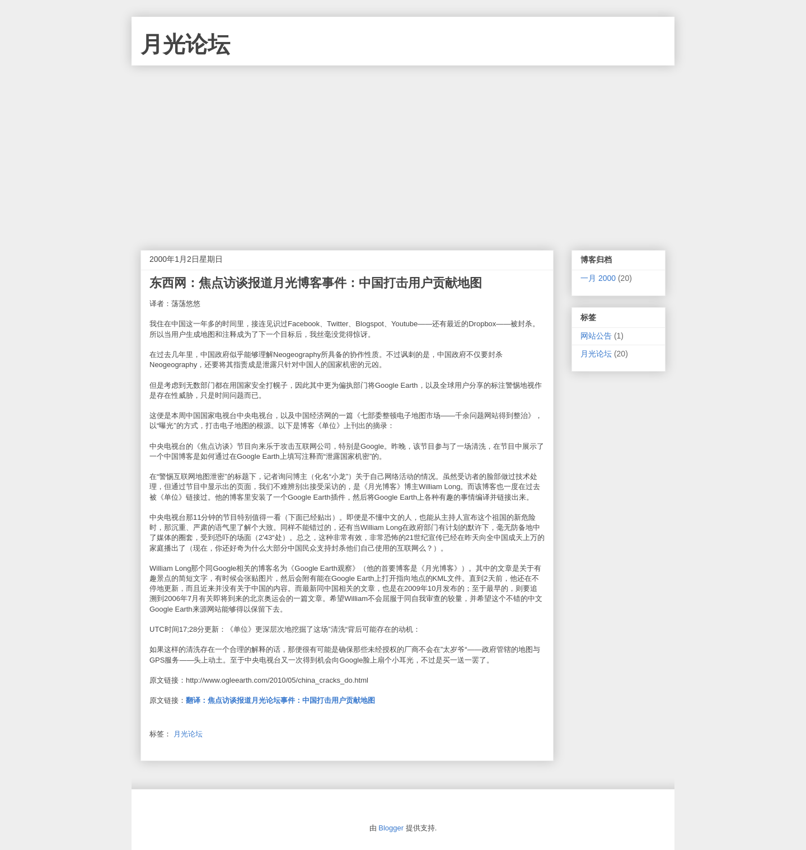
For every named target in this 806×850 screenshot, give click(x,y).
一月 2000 (598, 278)
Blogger (391, 828)
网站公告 (596, 335)
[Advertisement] (403, 149)
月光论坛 (185, 44)
